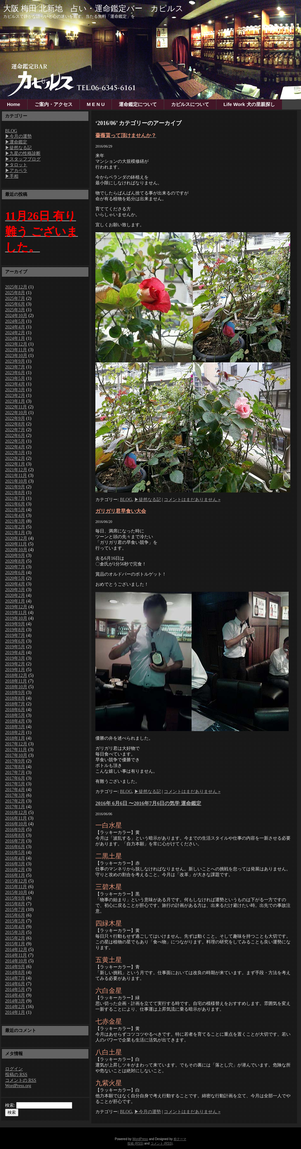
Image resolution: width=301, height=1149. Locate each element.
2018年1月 (15, 738)
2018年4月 (15, 721)
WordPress (140, 1139)
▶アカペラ (16, 170)
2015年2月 (15, 938)
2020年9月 (15, 555)
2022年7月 (15, 429)
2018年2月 (15, 732)
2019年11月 (16, 612)
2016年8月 (15, 835)
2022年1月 (15, 464)
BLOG (11, 131)
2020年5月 (15, 578)
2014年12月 (16, 949)
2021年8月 (15, 492)
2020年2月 (15, 595)
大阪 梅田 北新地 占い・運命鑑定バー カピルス (93, 8)
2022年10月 (16, 412)
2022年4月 (15, 447)
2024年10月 (16, 315)
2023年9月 (15, 361)
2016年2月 (15, 869)
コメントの (20, 1080)
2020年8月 (15, 561)
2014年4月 (15, 995)
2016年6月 (15, 846)
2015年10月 (16, 892)
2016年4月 (15, 858)
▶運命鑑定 (16, 142)
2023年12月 (16, 344)
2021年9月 (15, 487)
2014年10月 (16, 961)
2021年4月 (15, 515)
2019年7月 (15, 635)
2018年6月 (15, 709)
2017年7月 (15, 772)
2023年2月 (15, 395)
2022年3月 (15, 452)
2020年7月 (15, 567)
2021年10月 (16, 481)
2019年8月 (15, 629)
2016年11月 (16, 818)
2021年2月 (15, 527)
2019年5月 (15, 646)
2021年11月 (16, 475)
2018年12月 (16, 675)
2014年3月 (15, 1001)
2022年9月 (15, 418)
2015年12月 (16, 881)
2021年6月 (15, 504)
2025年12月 (16, 287)
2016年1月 (15, 875)
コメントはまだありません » (192, 499)
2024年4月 (15, 327)
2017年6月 (15, 778)
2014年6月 (15, 983)
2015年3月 (15, 932)
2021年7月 (15, 498)
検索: (10, 1105)
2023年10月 (16, 355)
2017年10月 (16, 755)
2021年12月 (16, 469)
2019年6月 (15, 641)
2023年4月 (15, 384)
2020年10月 (16, 549)
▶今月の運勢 (18, 136)
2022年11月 (16, 407)
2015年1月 (15, 943)
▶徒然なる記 (18, 147)
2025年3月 (15, 309)
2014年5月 (15, 989)
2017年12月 (16, 744)
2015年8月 (15, 903)
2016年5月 (15, 852)
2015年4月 (15, 926)
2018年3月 (15, 726)
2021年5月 (15, 509)
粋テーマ (180, 1139)
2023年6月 (15, 372)
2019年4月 (15, 652)
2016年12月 (16, 812)
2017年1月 (15, 806)
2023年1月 (15, 401)
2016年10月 (16, 824)
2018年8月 (15, 698)
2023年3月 (15, 389)
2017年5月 (15, 784)
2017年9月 (15, 761)
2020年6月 (15, 572)
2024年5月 (15, 321)
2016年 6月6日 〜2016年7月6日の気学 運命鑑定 (148, 803)
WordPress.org (18, 1085)
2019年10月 (16, 618)
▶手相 (11, 176)
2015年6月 (15, 915)
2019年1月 (15, 669)
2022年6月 (15, 435)
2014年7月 (15, 978)
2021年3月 (15, 521)
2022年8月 (15, 424)
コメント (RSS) (161, 1143)
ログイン (14, 1068)
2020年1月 (15, 601)
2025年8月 (15, 292)
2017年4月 (15, 789)
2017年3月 (15, 795)
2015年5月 (15, 921)
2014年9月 (15, 966)
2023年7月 (15, 367)
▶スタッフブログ (23, 159)
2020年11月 (16, 544)
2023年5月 (15, 378)
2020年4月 (15, 584)
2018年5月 (15, 715)
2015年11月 (16, 886)
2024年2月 (15, 332)
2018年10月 (16, 686)
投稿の (16, 1074)
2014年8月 (15, 972)
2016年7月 (15, 841)
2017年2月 (15, 801)
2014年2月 (15, 1006)
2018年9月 (15, 692)
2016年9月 (15, 829)
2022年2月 (15, 458)
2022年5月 (15, 441)
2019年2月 (15, 664)
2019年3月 (15, 658)
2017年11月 (16, 749)
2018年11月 (16, 681)
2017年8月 (15, 766)
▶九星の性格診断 (23, 153)
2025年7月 (15, 298)
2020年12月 (16, 538)
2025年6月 (15, 304)
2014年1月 (15, 1012)
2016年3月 (15, 864)
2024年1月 (15, 338)
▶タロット (16, 164)
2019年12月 (16, 606)
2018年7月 (15, 704)
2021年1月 (15, 532)
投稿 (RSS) (135, 1143)
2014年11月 (16, 955)
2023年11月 (16, 349)
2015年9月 (15, 898)
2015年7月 (15, 909)
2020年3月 (15, 589)
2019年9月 (15, 624)
